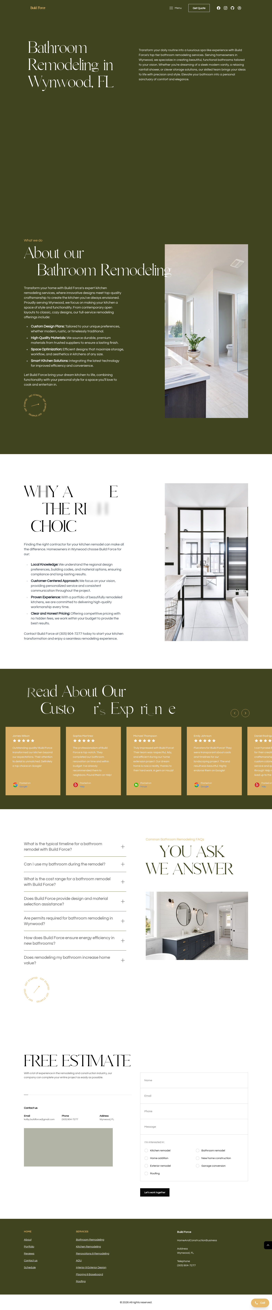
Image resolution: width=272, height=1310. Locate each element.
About (28, 1239)
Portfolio (29, 1246)
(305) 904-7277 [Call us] (186, 1265)
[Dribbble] (239, 8)
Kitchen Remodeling (88, 1246)
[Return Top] (268, 1245)
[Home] (38, 8)
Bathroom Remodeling (90, 1239)
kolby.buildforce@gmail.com (39, 1119)
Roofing (81, 1281)
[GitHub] (232, 8)
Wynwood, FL (107, 1119)
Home (28, 1231)
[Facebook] (218, 8)
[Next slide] (245, 713)
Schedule (30, 1267)
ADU (79, 1260)
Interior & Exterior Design (91, 1267)
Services (82, 1231)
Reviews (29, 1253)
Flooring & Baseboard (89, 1274)
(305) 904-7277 (70, 1119)
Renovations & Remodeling (92, 1253)
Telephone (183, 1261)
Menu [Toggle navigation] (175, 8)
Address (182, 1248)
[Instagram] (225, 8)
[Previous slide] (235, 713)
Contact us (30, 1260)
